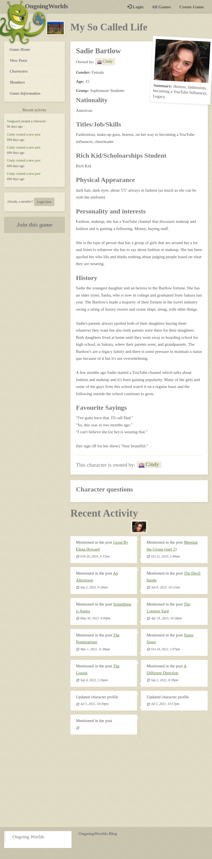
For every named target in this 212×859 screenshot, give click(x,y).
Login (135, 6)
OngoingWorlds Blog (97, 833)
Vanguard (13, 121)
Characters (18, 70)
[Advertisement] (106, 782)
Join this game (35, 224)
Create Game (191, 6)
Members (17, 82)
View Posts (18, 60)
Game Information (25, 93)
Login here (44, 202)
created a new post (28, 134)
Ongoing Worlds (28, 836)
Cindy (11, 134)
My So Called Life (108, 27)
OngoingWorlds (48, 6)
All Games (161, 6)
